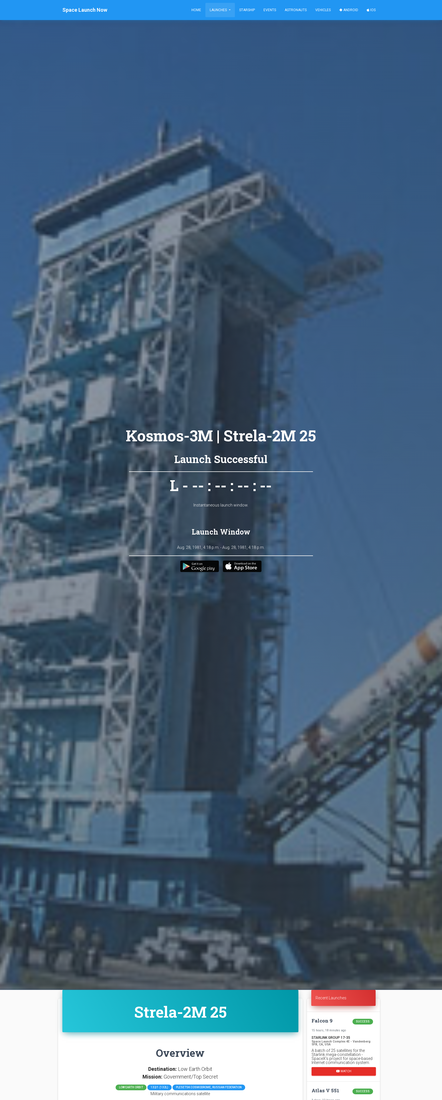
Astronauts (296, 10)
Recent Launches (331, 998)
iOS (371, 10)
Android (348, 10)
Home (196, 10)
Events (269, 10)
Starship (247, 10)
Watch (343, 1071)
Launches (219, 10)
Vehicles (323, 10)
